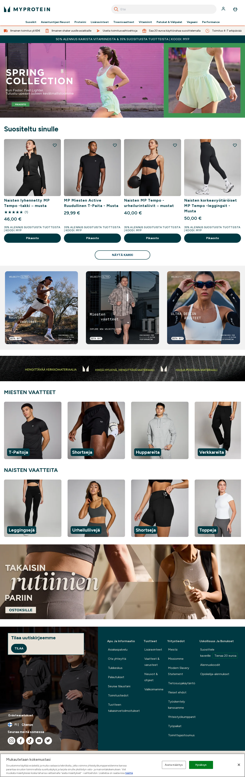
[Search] (116, 9)
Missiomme (176, 659)
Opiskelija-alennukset (214, 674)
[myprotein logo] (27, 9)
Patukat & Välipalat (169, 22)
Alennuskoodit (210, 665)
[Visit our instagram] (11, 740)
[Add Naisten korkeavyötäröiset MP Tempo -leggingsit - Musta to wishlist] (234, 145)
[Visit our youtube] (39, 740)
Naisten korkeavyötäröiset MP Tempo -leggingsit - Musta (210, 205)
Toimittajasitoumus (181, 735)
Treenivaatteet (123, 22)
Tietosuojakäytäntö (181, 683)
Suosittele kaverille (219, 653)
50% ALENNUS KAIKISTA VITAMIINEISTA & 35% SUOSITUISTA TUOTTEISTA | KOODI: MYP (122, 39)
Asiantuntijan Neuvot (55, 22)
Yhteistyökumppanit (182, 717)
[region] (122, 431)
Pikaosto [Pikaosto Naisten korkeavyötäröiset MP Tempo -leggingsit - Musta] (212, 238)
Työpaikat (174, 726)
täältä (129, 773)
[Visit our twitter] (48, 740)
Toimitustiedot (118, 695)
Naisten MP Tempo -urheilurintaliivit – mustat (149, 203)
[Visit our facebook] (20, 740)
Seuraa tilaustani (119, 686)
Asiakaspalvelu (117, 649)
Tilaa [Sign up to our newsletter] (19, 648)
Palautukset (116, 677)
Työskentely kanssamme (176, 704)
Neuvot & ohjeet (151, 677)
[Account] (223, 9)
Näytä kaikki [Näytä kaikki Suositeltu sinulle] (122, 255)
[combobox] (163, 9)
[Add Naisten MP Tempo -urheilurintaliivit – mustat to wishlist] (175, 145)
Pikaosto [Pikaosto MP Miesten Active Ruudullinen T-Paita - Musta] (92, 238)
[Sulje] (239, 765)
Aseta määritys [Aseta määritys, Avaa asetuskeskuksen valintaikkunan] (174, 764)
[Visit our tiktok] (30, 740)
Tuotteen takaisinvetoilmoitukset (124, 708)
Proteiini (80, 22)
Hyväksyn (201, 764)
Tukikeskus (115, 668)
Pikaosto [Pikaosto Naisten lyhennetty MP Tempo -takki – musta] (32, 238)
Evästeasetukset (20, 715)
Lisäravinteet (100, 22)
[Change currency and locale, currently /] (49, 724)
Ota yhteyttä (117, 659)
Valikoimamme (153, 689)
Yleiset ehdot (177, 692)
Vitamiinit (145, 22)
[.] (122, 581)
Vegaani (192, 22)
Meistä (172, 649)
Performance (211, 22)
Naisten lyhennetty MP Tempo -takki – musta (27, 203)
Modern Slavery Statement (178, 671)
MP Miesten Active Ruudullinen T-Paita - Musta (91, 203)
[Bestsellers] (122, 80)
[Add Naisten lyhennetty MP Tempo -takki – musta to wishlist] (54, 145)
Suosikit (30, 22)
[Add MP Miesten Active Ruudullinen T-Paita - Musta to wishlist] (114, 145)
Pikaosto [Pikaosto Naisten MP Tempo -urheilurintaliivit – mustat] (152, 238)
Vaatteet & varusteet (151, 662)
